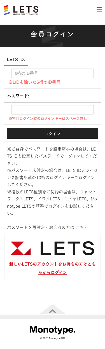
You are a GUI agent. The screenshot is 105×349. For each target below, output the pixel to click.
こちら (82, 227)
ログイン (52, 133)
